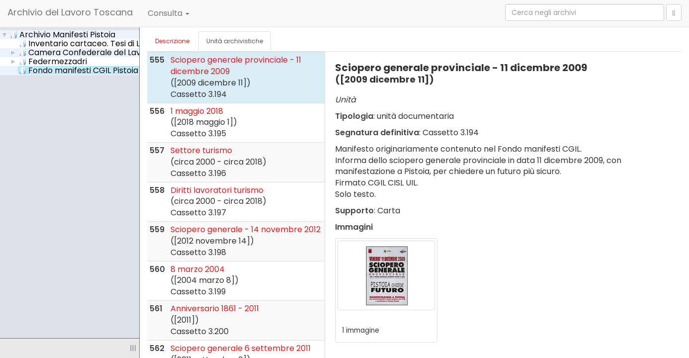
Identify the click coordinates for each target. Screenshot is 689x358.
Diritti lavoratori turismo (217, 190)
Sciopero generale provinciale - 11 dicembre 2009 (236, 65)
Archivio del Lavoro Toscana (70, 12)
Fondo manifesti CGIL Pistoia (87, 70)
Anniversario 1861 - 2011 (215, 308)
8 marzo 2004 (198, 269)
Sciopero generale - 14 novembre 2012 (246, 229)
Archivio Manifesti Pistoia (62, 34)
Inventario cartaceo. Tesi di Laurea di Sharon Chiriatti (132, 43)
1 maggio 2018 (197, 111)
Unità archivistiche (234, 41)
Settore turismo (201, 150)
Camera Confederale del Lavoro (86, 52)
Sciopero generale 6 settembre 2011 (241, 348)
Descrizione (172, 41)
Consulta (168, 13)
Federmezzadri (53, 61)
